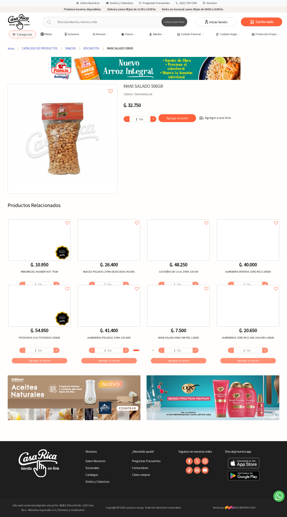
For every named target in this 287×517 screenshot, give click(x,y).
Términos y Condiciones (71, 510)
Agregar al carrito (177, 118)
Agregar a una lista (215, 118)
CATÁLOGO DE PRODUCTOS (40, 48)
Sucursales (92, 468)
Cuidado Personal (189, 34)
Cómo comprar (141, 475)
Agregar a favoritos (39, 218)
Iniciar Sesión (215, 22)
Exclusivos (71, 34)
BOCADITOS (91, 48)
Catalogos (91, 475)
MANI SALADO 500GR (120, 48)
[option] (62, 138)
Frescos (127, 34)
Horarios (210, 3)
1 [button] (136, 350)
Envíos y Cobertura (119, 3)
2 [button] (153, 350)
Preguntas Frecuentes (154, 3)
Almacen (99, 34)
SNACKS (70, 48)
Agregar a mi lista (62, 86)
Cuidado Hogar (227, 34)
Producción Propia (264, 34)
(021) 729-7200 (186, 3)
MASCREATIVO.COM (240, 507)
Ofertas (46, 34)
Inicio (11, 48)
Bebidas (155, 34)
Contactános (140, 468)
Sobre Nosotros (88, 3)
